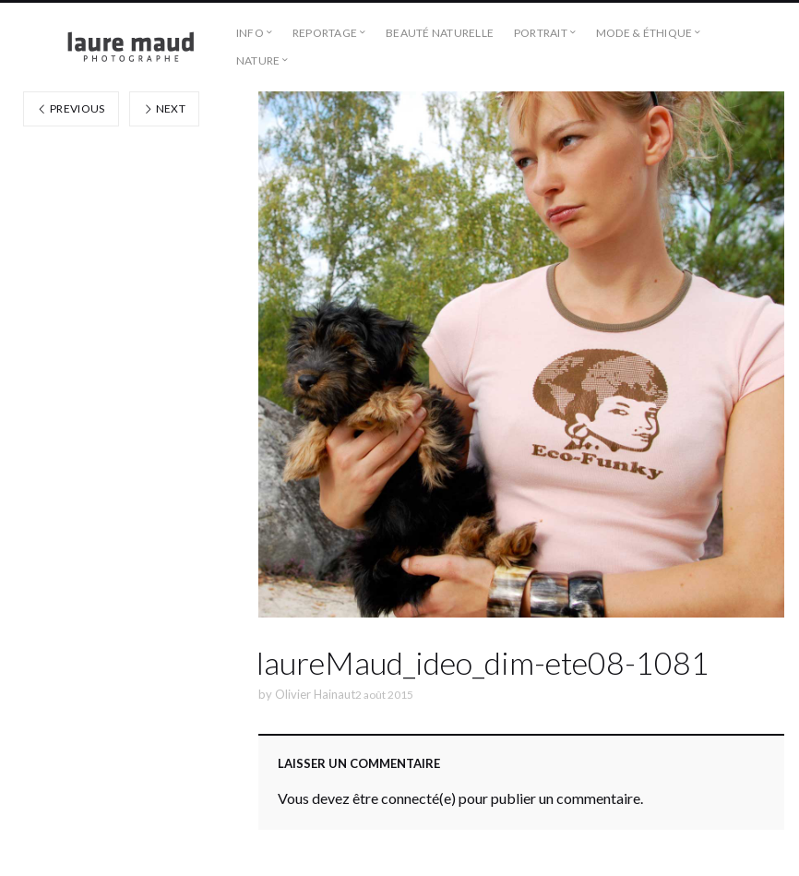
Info (250, 33)
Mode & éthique (644, 33)
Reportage (324, 33)
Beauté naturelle (440, 33)
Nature (258, 60)
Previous (71, 108)
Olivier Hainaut (315, 694)
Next (164, 108)
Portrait (540, 33)
